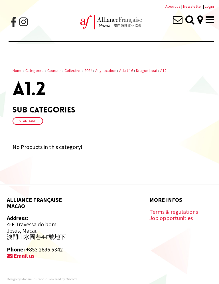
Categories (34, 70)
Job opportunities (171, 217)
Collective (73, 70)
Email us (21, 255)
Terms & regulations (173, 211)
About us (173, 6)
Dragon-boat (146, 70)
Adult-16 (126, 70)
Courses (54, 70)
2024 (88, 70)
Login (209, 6)
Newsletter (193, 6)
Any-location (105, 70)
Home (18, 70)
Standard (28, 121)
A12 (163, 70)
